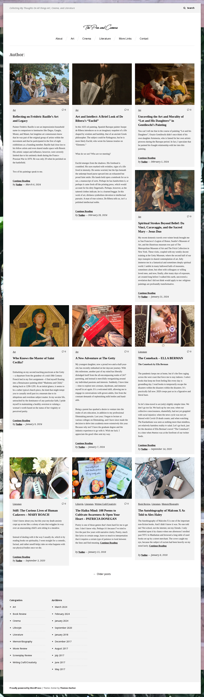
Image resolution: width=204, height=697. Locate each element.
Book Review (144, 504)
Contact (144, 38)
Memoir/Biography (170, 504)
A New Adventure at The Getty (95, 358)
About (59, 38)
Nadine (19, 184)
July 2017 (59, 655)
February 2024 (62, 613)
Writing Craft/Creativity (105, 504)
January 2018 (61, 634)
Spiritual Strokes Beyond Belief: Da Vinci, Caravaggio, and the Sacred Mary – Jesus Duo (161, 227)
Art (72, 38)
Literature (105, 38)
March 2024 (61, 606)
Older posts (104, 574)
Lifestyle (79, 504)
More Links (125, 38)
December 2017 (63, 641)
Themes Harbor (68, 688)
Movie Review (20, 648)
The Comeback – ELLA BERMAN (160, 358)
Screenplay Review (22, 655)
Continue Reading (21, 181)
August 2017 (61, 648)
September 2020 (63, 627)
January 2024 (61, 620)
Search (190, 7)
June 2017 (60, 662)
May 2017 (60, 669)
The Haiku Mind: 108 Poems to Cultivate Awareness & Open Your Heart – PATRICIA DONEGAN (97, 514)
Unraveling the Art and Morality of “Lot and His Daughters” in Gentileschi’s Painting (161, 121)
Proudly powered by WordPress (25, 688)
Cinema (86, 38)
